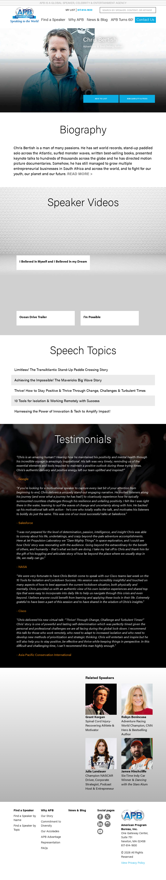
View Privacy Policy (133, 862)
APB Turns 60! (122, 19)
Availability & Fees (137, 98)
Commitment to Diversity (51, 823)
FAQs (44, 848)
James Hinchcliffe (133, 771)
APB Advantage (51, 837)
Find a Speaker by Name (25, 818)
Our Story (47, 816)
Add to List (101, 98)
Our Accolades (50, 831)
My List (70, 10)
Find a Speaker (53, 19)
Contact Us (145, 19)
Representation (50, 842)
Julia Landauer (95, 771)
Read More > (80, 173)
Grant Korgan (95, 717)
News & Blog (97, 19)
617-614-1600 (84, 10)
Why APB (76, 19)
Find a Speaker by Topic (25, 827)
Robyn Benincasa (133, 717)
